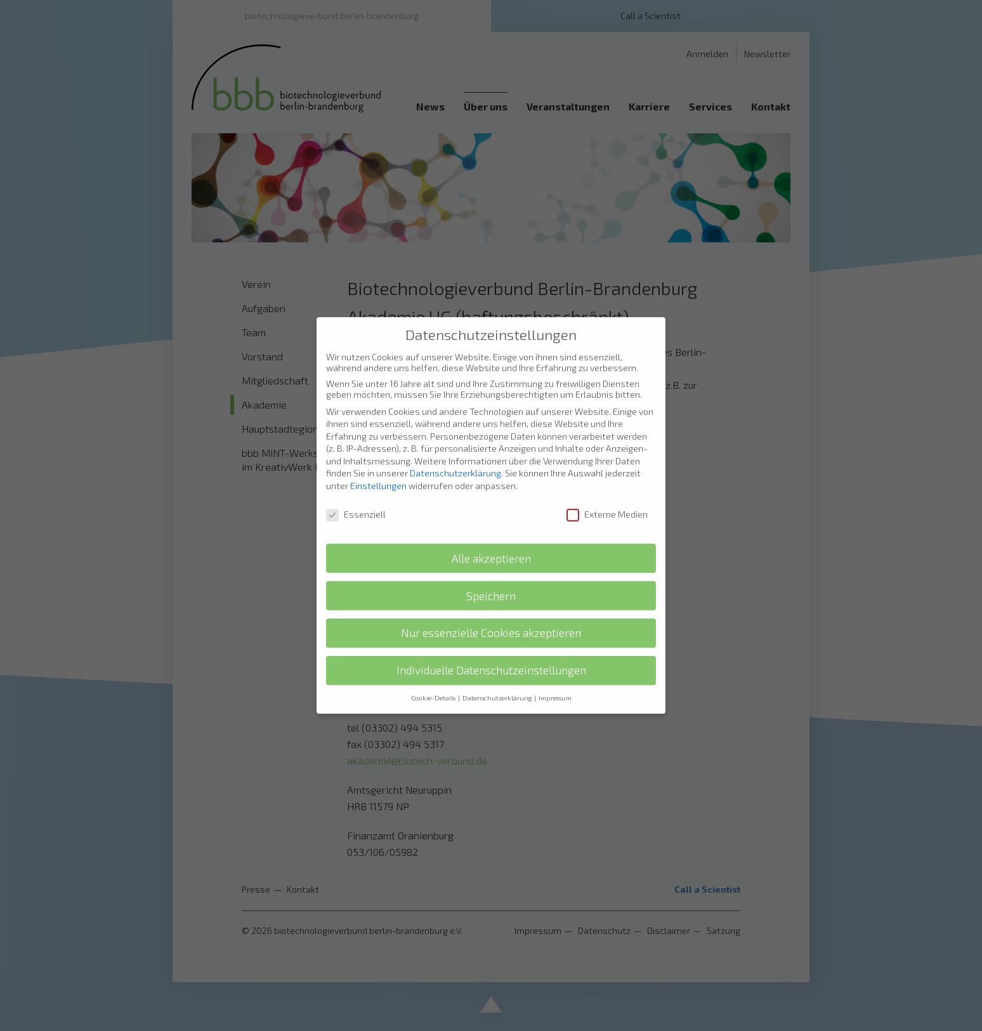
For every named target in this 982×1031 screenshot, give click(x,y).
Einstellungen (378, 452)
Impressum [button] (555, 665)
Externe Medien (607, 480)
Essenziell (356, 480)
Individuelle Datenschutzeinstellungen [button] (491, 637)
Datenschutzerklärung (455, 440)
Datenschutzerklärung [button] (497, 665)
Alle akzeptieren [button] (491, 525)
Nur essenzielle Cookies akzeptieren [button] (491, 600)
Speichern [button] (491, 562)
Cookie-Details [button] (434, 665)
